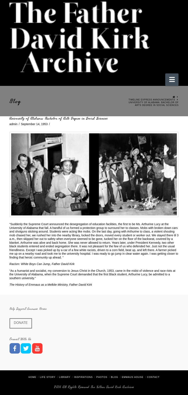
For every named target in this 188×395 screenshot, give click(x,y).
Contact (153, 377)
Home (32, 377)
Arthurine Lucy (150, 224)
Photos (101, 377)
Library (64, 377)
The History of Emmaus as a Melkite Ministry (38, 284)
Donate (21, 323)
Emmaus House (132, 377)
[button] (172, 79)
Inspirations (83, 377)
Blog (114, 377)
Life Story (47, 377)
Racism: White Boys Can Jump (29, 264)
